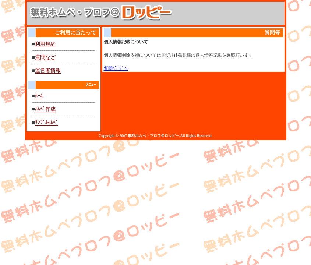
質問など (45, 57)
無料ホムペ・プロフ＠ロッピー (153, 136)
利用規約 (45, 44)
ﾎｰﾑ (39, 96)
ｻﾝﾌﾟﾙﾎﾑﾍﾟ (46, 122)
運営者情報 (48, 70)
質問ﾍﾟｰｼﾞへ (116, 68)
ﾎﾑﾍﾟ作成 (45, 109)
